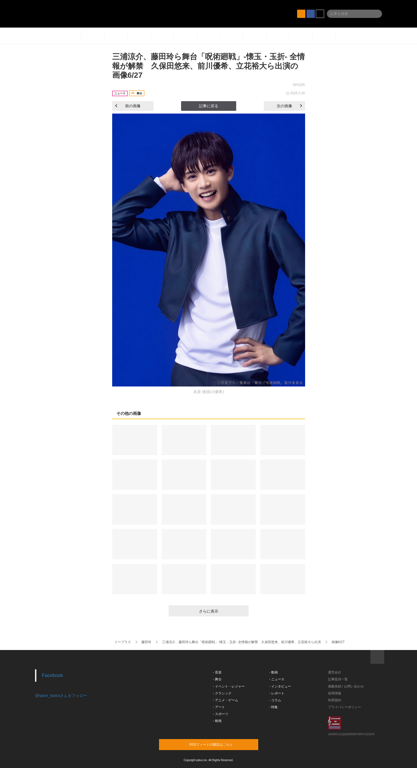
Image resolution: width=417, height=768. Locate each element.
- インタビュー (280, 686)
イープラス (122, 642)
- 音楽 (217, 672)
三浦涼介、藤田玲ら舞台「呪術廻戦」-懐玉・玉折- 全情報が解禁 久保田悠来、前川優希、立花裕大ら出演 (241, 642)
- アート (219, 707)
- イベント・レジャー (229, 686)
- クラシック (222, 693)
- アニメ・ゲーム (225, 700)
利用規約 (334, 700)
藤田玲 (146, 642)
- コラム (275, 700)
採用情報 (334, 693)
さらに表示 (208, 611)
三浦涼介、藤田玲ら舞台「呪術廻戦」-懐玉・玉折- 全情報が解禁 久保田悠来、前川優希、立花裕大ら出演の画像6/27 (208, 65)
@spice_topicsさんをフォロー (61, 695)
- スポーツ (220, 714)
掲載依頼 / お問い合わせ (346, 686)
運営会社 (334, 672)
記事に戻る (208, 106)
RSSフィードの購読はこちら (219, 744)
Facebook (52, 675)
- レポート (276, 693)
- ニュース (276, 679)
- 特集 (273, 707)
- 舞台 (217, 679)
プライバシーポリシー (344, 707)
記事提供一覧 (338, 679)
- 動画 (273, 672)
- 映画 (217, 721)
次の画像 (289, 106)
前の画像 (128, 106)
